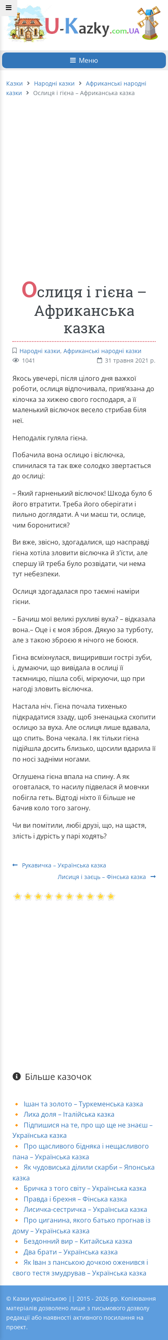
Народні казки (54, 83)
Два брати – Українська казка (71, 1251)
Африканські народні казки (102, 351)
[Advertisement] (78, 183)
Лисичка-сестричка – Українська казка (85, 1209)
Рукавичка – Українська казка (59, 865)
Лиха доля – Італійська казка (69, 1114)
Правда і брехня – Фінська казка (75, 1199)
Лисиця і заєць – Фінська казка (107, 877)
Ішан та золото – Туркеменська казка (83, 1103)
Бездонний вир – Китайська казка (78, 1241)
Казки (14, 83)
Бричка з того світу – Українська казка (85, 1188)
